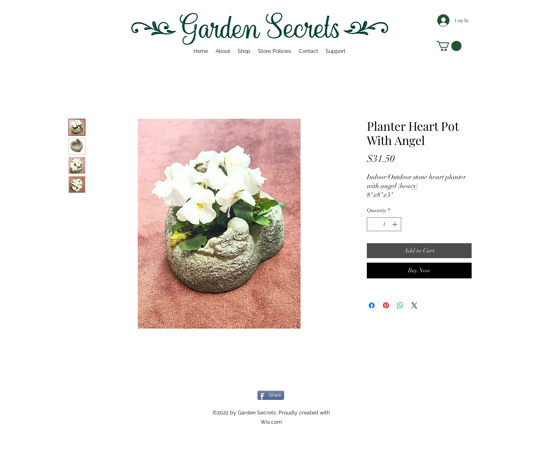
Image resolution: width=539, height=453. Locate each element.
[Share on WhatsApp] (400, 305)
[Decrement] (372, 224)
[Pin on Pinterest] (385, 305)
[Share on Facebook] (371, 305)
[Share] (271, 395)
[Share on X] (414, 305)
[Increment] (395, 224)
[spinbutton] (384, 224)
